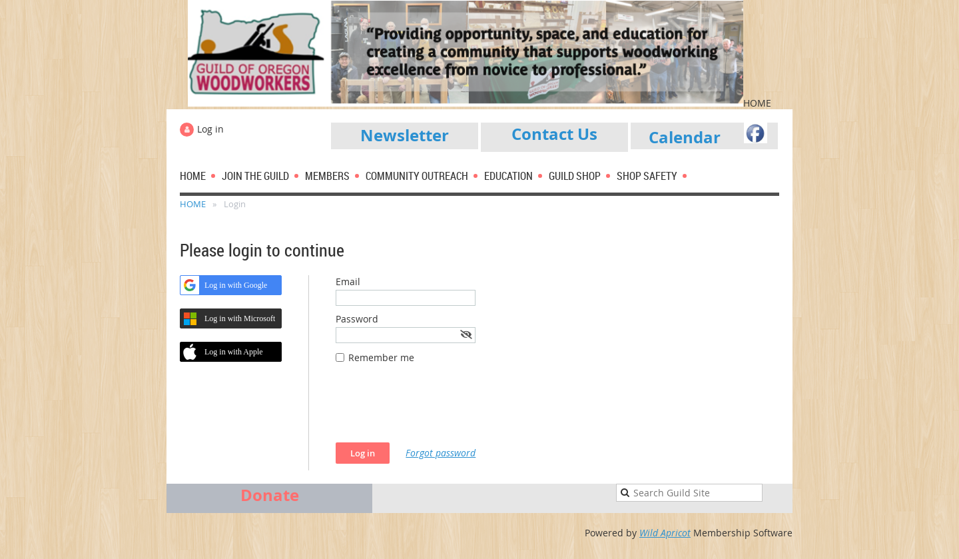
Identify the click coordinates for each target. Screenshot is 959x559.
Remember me (381, 357)
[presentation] (437, 410)
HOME (193, 204)
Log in (210, 129)
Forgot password (441, 452)
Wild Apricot (665, 532)
